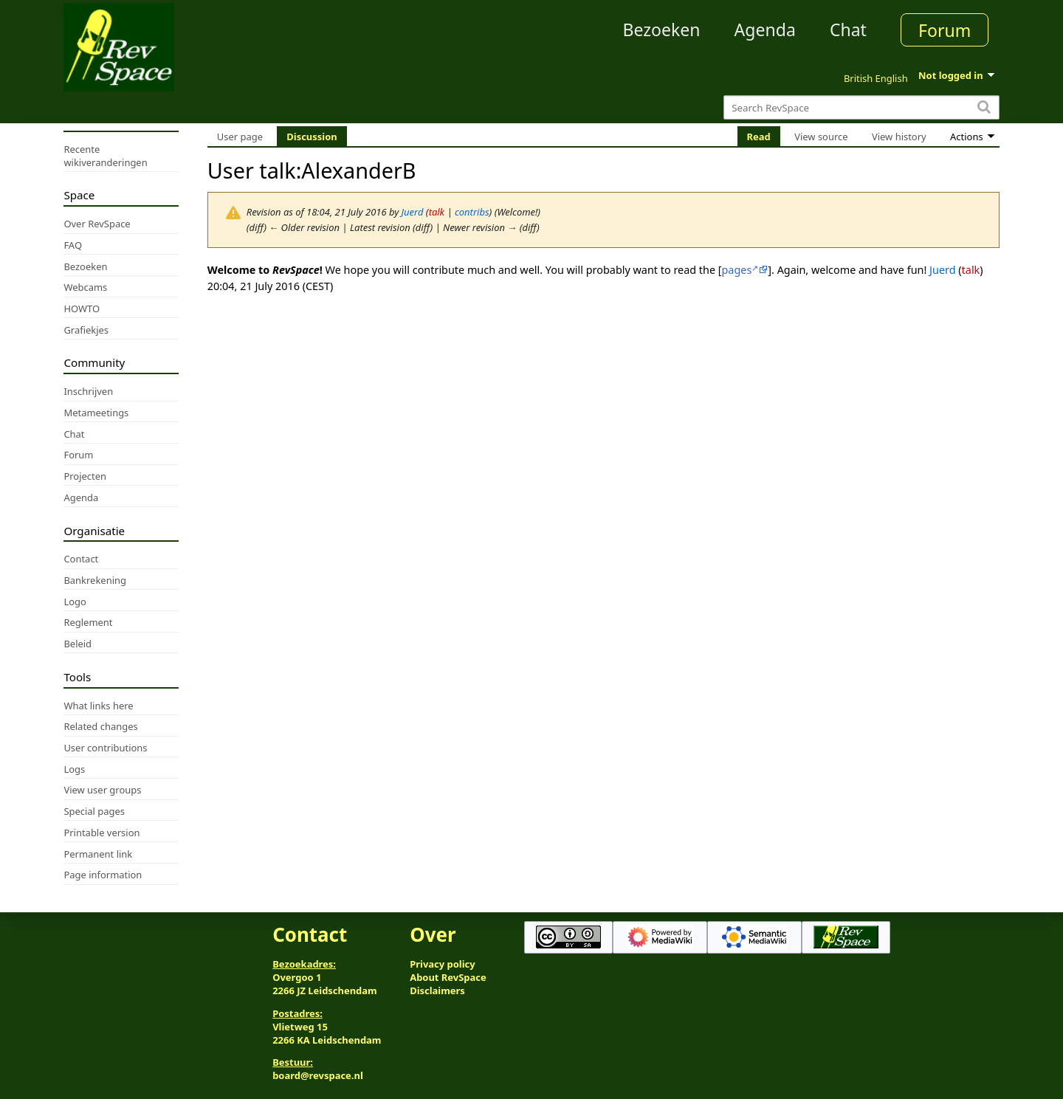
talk (436, 211)
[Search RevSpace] (861, 107)
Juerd (942, 270)
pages (737, 270)
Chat (848, 29)
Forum (944, 30)
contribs (472, 211)
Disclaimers (437, 990)
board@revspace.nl (317, 1075)
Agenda (765, 29)
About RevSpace (448, 977)
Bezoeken (662, 29)
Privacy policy (442, 964)
